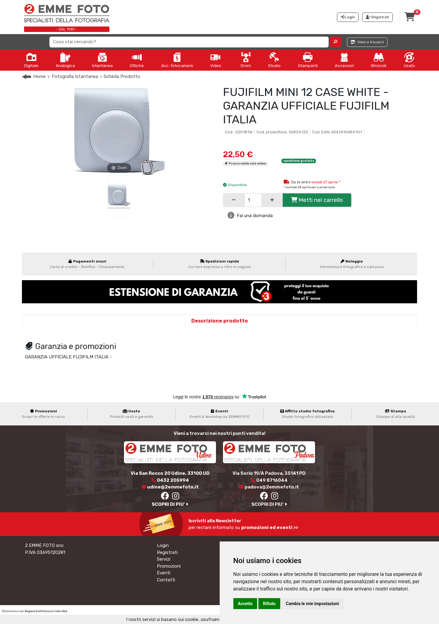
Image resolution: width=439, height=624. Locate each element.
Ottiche (137, 60)
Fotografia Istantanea (75, 76)
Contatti (166, 580)
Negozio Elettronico (38, 611)
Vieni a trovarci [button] (367, 42)
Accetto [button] (245, 603)
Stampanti (308, 60)
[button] (335, 42)
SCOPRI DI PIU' (170, 504)
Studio (274, 60)
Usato (409, 60)
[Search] (189, 42)
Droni (246, 60)
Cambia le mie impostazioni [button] (312, 603)
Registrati (167, 552)
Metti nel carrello (317, 199)
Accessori (344, 60)
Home (39, 76)
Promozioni (169, 566)
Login (163, 545)
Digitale (31, 60)
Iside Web (60, 611)
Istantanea (102, 60)
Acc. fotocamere (177, 60)
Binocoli (378, 60)
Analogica (65, 60)
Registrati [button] (377, 17)
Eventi (163, 573)
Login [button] (348, 17)
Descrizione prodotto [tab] (219, 321)
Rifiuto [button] (269, 603)
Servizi (163, 559)
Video (215, 60)
